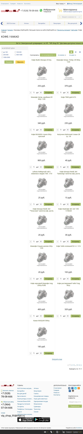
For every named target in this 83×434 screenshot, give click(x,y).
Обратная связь (7, 402)
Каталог (10, 30)
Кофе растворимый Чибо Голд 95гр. (68, 284)
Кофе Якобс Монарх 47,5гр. (42, 60)
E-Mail (3, 413)
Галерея (13, 4)
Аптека (26, 23)
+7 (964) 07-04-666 (6, 406)
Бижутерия (57, 23)
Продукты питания (63, 30)
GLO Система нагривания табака (11, 24)
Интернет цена (8, 48)
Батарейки (41, 23)
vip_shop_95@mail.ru (13, 415)
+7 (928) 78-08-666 (29, 10)
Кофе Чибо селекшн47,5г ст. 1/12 (68, 246)
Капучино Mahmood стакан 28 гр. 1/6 (68, 135)
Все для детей (72, 23)
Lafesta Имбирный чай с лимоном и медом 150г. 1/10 (41, 173)
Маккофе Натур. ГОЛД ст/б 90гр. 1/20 (69, 61)
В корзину (48, 93)
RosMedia (79, 428)
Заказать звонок (7, 390)
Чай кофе (74, 30)
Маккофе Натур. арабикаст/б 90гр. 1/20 (41, 98)
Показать (9, 62)
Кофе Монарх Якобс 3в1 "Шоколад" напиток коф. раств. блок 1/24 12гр (68, 174)
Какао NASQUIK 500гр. (41, 321)
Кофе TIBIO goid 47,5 (68, 97)
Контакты (27, 4)
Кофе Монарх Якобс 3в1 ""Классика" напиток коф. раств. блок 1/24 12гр (42, 211)
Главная (3, 30)
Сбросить (20, 62)
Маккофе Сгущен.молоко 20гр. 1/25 (41, 247)
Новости (20, 4)
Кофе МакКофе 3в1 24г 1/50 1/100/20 (68, 210)
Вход (70, 4)
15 (80, 369)
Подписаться (75, 406)
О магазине (5, 4)
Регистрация (77, 4)
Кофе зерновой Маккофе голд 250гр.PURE (42, 284)
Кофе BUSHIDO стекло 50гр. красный (41, 135)
